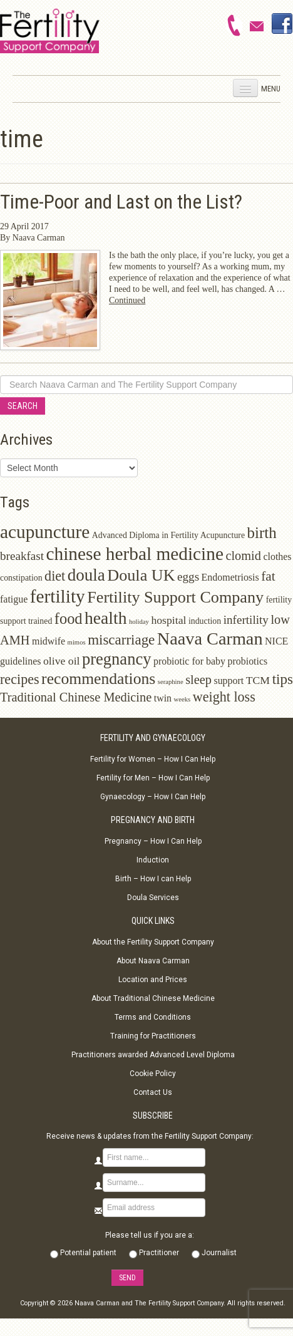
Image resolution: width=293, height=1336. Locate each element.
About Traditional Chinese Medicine (153, 998)
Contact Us (152, 1092)
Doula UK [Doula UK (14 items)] (141, 575)
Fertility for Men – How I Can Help (153, 778)
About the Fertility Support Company (153, 942)
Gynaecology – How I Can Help (152, 796)
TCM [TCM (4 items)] (258, 680)
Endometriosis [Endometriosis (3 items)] (230, 577)
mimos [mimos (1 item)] (77, 642)
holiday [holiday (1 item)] (139, 621)
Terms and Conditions (153, 1017)
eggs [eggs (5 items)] (188, 576)
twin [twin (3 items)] (163, 698)
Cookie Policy (153, 1073)
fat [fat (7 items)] (268, 576)
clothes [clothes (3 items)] (277, 556)
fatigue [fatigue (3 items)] (14, 599)
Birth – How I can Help (153, 878)
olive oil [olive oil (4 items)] (61, 661)
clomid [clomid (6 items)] (243, 555)
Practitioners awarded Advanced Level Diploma (153, 1054)
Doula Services (153, 897)
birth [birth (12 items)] (262, 532)
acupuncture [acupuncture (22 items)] (45, 532)
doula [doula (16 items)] (86, 575)
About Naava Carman (153, 960)
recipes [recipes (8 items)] (19, 679)
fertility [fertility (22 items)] (57, 596)
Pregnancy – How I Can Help (153, 841)
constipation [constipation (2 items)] (21, 578)
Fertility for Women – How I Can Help (152, 759)
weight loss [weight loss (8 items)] (224, 697)
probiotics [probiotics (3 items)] (247, 661)
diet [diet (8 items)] (54, 576)
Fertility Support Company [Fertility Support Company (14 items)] (175, 597)
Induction (152, 860)
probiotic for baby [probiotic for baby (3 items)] (189, 661)
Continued (127, 300)
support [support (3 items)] (228, 680)
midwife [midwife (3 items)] (48, 641)
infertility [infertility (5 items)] (246, 619)
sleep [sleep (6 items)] (198, 679)
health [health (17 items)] (105, 618)
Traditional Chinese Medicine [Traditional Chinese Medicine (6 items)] (76, 697)
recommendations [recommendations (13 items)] (98, 679)
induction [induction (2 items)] (204, 621)
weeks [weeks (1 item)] (182, 699)
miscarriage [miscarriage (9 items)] (121, 640)
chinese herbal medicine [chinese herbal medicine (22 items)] (135, 554)
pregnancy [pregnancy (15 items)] (116, 659)
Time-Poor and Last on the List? (121, 202)
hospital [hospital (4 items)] (168, 620)
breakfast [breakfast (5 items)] (22, 555)
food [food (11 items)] (68, 618)
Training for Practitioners (153, 1036)
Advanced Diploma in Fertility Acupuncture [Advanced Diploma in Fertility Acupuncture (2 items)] (168, 535)
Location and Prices (152, 979)
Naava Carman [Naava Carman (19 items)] (210, 638)
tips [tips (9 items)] (282, 679)
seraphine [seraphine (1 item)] (170, 681)
